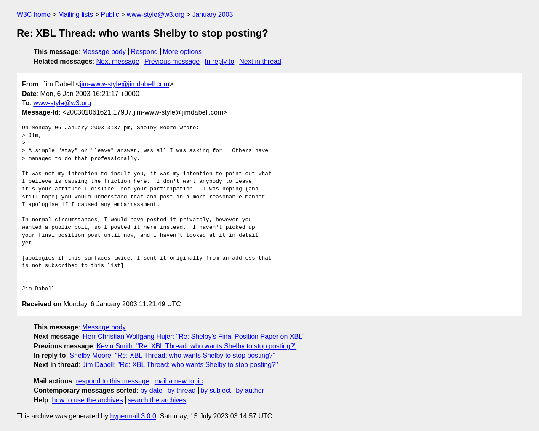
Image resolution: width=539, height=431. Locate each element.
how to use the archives (87, 400)
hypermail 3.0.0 (133, 416)
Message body (104, 51)
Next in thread (260, 61)
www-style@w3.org (155, 14)
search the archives (157, 400)
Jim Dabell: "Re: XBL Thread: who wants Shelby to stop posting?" (180, 364)
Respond (144, 51)
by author (250, 390)
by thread (182, 390)
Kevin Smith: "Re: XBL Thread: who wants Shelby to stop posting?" (196, 346)
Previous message (172, 61)
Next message (117, 61)
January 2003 (212, 14)
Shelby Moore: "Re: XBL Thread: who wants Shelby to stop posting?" (172, 355)
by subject (215, 390)
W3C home (34, 14)
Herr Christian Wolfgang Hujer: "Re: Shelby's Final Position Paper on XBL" (194, 336)
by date (151, 390)
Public (110, 14)
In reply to (219, 61)
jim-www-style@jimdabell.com (124, 84)
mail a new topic (179, 381)
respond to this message (112, 381)
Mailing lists (75, 14)
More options (182, 51)
